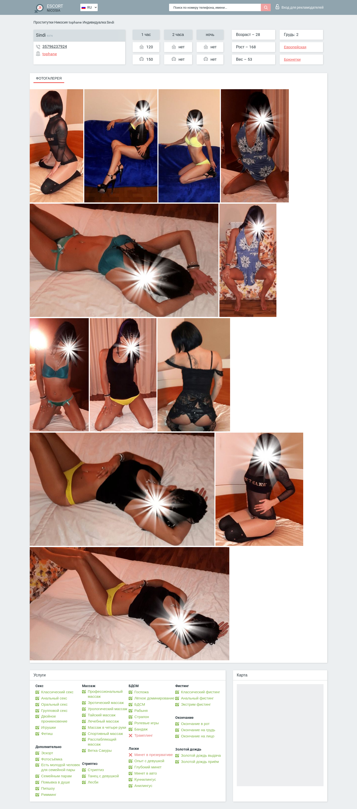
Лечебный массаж (103, 721)
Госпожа (141, 692)
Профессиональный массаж (105, 694)
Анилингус (143, 785)
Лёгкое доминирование (154, 698)
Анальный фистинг (197, 698)
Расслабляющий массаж (102, 742)
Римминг (48, 794)
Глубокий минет (148, 767)
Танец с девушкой (103, 776)
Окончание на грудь (198, 730)
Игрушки (48, 727)
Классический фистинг (200, 692)
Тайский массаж (102, 715)
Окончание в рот (195, 724)
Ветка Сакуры (100, 750)
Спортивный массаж (105, 733)
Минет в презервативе (153, 755)
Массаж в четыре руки (107, 727)
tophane (75, 22)
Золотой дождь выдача (201, 755)
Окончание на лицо (197, 736)
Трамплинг (143, 735)
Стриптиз (96, 770)
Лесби (93, 782)
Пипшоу (48, 788)
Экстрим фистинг (196, 704)
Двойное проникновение (54, 719)
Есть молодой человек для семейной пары (60, 767)
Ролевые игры (146, 723)
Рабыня (141, 710)
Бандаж (141, 729)
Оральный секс (54, 704)
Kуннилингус (145, 779)
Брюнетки (292, 59)
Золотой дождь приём (200, 761)
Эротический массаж (106, 702)
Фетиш (47, 733)
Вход (300, 6)
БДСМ (139, 704)
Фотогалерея (49, 78)
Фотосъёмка (51, 759)
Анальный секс (54, 698)
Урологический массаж (107, 709)
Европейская (295, 47)
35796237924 (54, 46)
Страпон (141, 717)
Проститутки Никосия (50, 22)
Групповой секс (54, 710)
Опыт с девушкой (149, 761)
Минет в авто (145, 773)
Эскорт (47, 753)
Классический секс (57, 692)
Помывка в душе (55, 782)
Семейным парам (56, 776)
